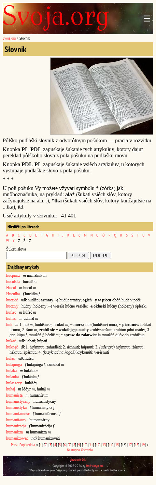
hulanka (12, 376)
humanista (14, 395)
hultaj (10, 389)
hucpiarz (13, 275)
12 (97, 444)
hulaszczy (14, 383)
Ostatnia (87, 449)
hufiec (11, 312)
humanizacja (16, 426)
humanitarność (18, 413)
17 (130, 444)
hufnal (11, 318)
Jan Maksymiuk (94, 465)
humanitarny (16, 419)
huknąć (12, 347)
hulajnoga (14, 364)
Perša (14, 444)
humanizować (17, 438)
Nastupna (73, 449)
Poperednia (27, 444)
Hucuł (11, 287)
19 (143, 444)
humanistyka (16, 407)
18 (136, 444)
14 (110, 444)
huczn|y (12, 306)
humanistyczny (18, 401)
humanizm (14, 432)
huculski (13, 281)
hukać (11, 341)
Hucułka (13, 293)
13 (104, 444)
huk (9, 324)
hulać (10, 358)
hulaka (11, 370)
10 (84, 444)
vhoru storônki (78, 459)
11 (91, 444)
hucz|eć (12, 300)
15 (117, 444)
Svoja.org (9, 38)
